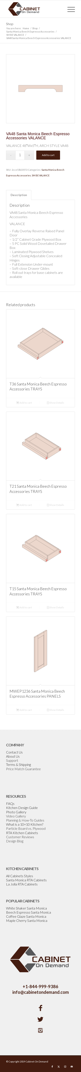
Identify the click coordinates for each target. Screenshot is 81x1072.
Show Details (55, 402)
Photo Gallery (16, 812)
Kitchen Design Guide (22, 808)
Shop (9, 24)
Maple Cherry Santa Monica (26, 920)
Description (19, 195)
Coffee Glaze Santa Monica (26, 916)
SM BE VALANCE (40, 175)
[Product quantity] (20, 155)
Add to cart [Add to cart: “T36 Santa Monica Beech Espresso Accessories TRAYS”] (24, 402)
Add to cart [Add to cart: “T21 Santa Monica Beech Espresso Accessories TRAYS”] (24, 505)
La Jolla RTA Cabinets (22, 884)
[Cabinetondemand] (33, 9)
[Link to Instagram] (65, 1066)
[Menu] (69, 9)
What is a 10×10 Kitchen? (24, 824)
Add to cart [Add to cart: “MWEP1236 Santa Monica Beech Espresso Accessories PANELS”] (24, 710)
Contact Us (14, 752)
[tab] (18, 195)
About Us (13, 756)
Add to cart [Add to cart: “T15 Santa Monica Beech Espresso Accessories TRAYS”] (24, 607)
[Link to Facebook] (52, 1066)
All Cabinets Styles (19, 876)
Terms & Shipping (18, 764)
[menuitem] (69, 9)
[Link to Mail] (71, 1066)
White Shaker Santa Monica (26, 908)
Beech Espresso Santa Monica (28, 912)
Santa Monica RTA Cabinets (26, 880)
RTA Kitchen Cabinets (22, 833)
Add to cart (48, 155)
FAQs (10, 803)
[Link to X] (59, 1066)
